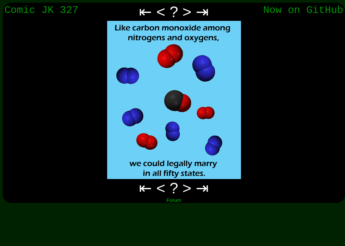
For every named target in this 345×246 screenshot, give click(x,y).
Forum (173, 200)
